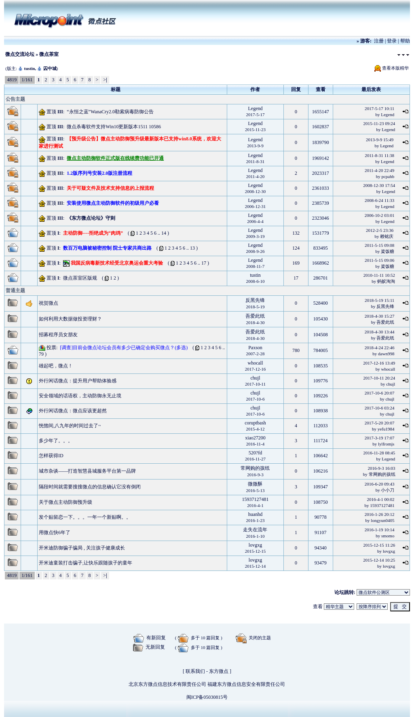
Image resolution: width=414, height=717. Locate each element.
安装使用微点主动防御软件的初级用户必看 (113, 203)
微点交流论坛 (19, 54)
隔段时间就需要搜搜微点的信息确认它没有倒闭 (90, 487)
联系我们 (195, 671)
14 (163, 233)
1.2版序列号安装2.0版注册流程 (99, 173)
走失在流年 (255, 529)
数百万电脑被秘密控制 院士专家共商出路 (107, 248)
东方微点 (218, 671)
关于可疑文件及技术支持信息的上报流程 (110, 188)
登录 (392, 41)
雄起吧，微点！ (56, 366)
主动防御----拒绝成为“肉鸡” (93, 233)
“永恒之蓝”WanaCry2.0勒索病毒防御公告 (110, 112)
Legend (255, 108)
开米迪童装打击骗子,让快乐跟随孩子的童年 (85, 563)
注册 (379, 41)
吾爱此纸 (255, 316)
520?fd (255, 453)
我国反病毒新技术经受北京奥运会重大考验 (117, 263)
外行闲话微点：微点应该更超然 (73, 411)
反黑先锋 (255, 300)
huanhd (255, 514)
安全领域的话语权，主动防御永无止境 (80, 396)
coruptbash (255, 423)
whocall (255, 363)
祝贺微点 (48, 303)
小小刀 (387, 490)
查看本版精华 (395, 68)
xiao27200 (255, 438)
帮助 (405, 41)
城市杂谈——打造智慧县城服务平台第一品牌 (87, 471)
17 (203, 263)
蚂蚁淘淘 (386, 281)
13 (192, 248)
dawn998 (386, 353)
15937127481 (255, 499)
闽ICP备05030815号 (207, 697)
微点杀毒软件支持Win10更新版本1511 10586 (114, 126)
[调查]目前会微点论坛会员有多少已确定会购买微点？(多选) (124, 347)
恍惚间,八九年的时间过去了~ (70, 426)
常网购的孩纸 (255, 468)
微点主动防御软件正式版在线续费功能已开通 (115, 158)
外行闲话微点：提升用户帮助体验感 (77, 381)
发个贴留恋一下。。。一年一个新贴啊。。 (85, 517)
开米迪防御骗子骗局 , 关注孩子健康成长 (82, 548)
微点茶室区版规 (80, 278)
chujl (255, 378)
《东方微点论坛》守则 (91, 218)
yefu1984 (386, 428)
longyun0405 (382, 520)
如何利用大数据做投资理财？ (70, 319)
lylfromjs (386, 443)
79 (41, 354)
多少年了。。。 (56, 440)
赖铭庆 (386, 236)
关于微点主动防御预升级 (65, 502)
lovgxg (255, 545)
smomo (387, 535)
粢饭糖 (387, 251)
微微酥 (255, 484)
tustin (29, 68)
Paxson (255, 347)
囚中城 (50, 68)
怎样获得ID (51, 455)
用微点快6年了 (54, 532)
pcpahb (387, 176)
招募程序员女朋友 (58, 334)
